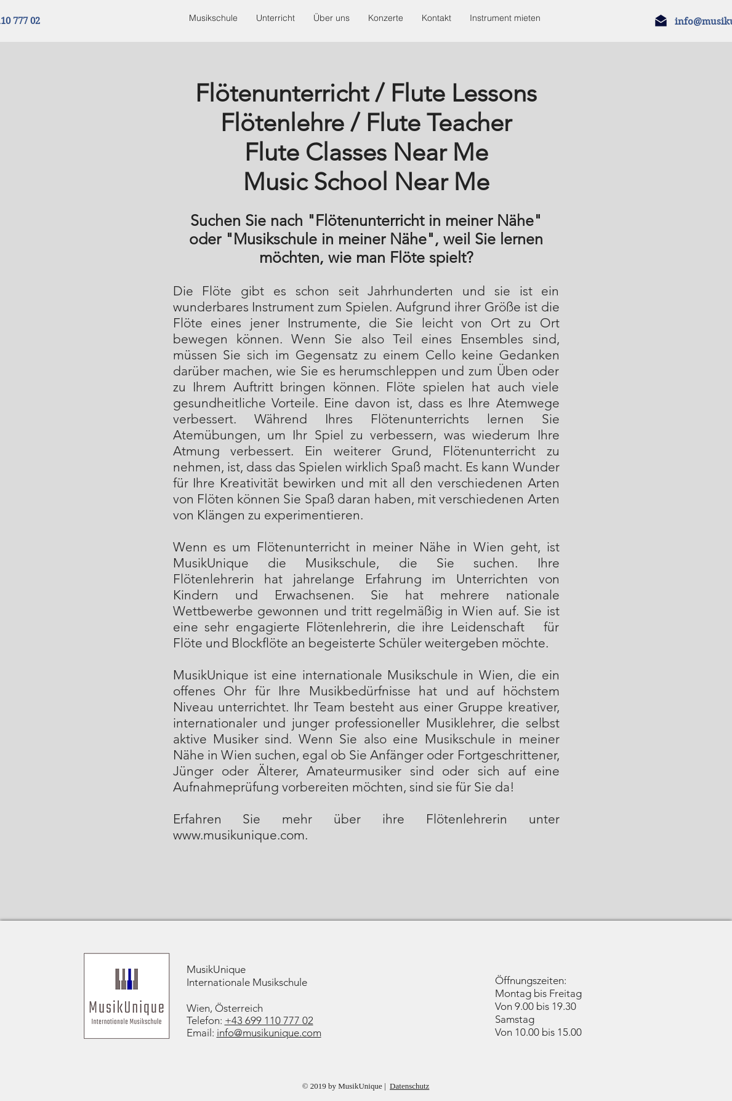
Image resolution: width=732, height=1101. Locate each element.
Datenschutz (409, 1086)
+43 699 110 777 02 (269, 1020)
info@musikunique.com (269, 1033)
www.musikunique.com (239, 835)
